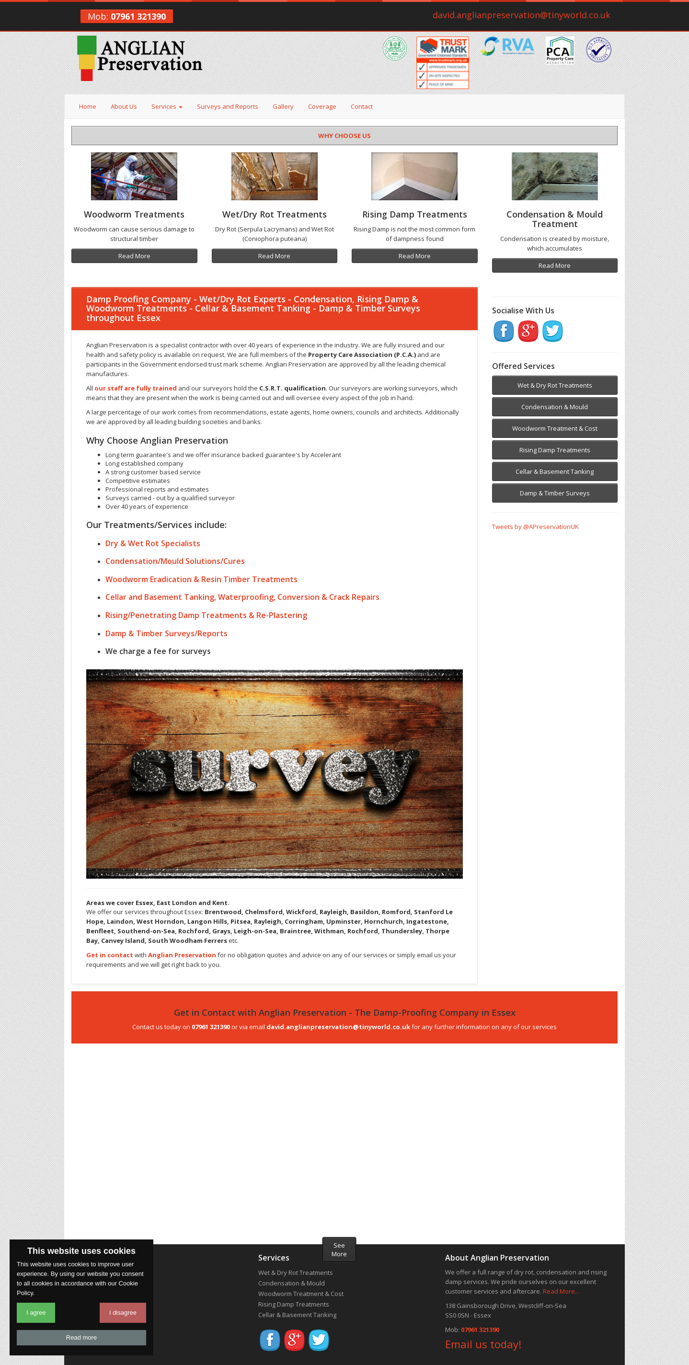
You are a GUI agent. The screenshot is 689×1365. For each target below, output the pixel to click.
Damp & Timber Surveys (555, 493)
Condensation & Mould (554, 406)
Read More (134, 256)
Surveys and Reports (227, 106)
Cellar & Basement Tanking (555, 471)
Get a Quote (89, 1325)
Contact (362, 106)
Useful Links (89, 1335)
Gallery (283, 106)
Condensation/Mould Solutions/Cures (175, 561)
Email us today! (483, 1344)
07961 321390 (480, 1329)
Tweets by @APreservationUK (535, 526)
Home (87, 106)
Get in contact (109, 955)
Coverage (322, 106)
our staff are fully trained (135, 388)
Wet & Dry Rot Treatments (554, 385)
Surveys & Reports (98, 1293)
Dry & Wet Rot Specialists (152, 543)
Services (167, 106)
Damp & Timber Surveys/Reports (166, 633)
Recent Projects (93, 1304)
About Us (124, 106)
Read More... (561, 1291)
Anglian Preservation (182, 955)
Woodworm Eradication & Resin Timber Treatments (201, 579)
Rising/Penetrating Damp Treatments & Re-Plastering (206, 615)
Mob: (127, 16)
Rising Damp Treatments (554, 450)
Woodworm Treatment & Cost (554, 428)
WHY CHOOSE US (344, 135)
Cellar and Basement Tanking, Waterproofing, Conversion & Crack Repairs (242, 597)
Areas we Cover (94, 1314)
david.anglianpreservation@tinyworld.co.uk (521, 15)
